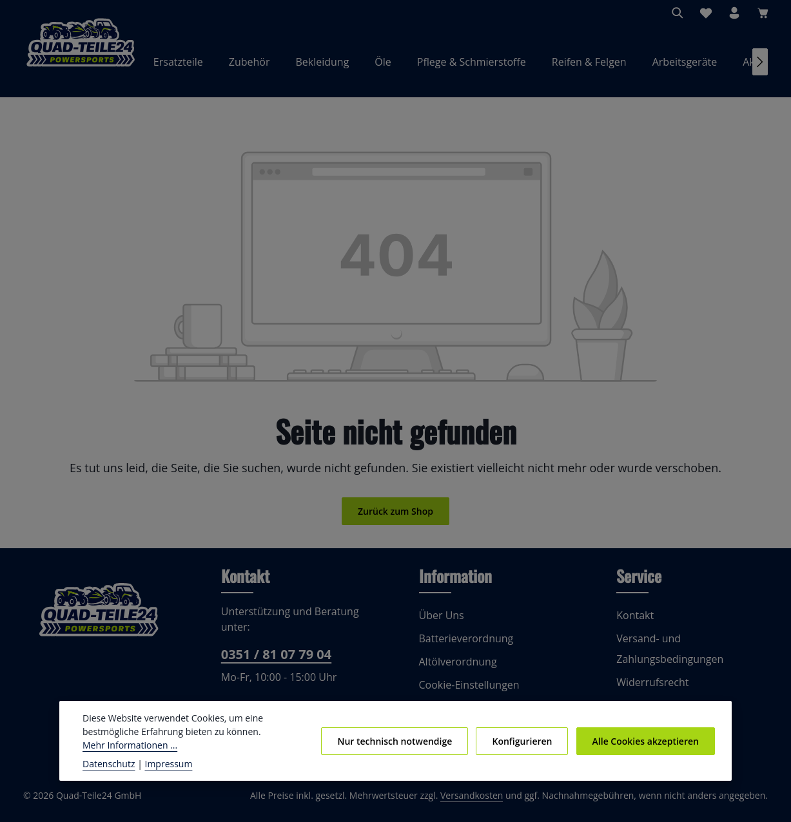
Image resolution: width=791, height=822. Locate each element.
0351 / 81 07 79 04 (275, 662)
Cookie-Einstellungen (467, 691)
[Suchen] (677, 13)
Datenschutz (108, 763)
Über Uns (441, 621)
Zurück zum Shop (395, 518)
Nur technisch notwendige (403, 741)
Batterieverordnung (463, 645)
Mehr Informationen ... (127, 745)
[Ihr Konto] (734, 13)
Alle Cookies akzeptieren (647, 741)
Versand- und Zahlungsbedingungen (667, 655)
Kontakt (633, 621)
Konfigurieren (526, 741)
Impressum (162, 763)
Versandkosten (485, 803)
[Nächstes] (760, 65)
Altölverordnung (455, 668)
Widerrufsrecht (649, 688)
